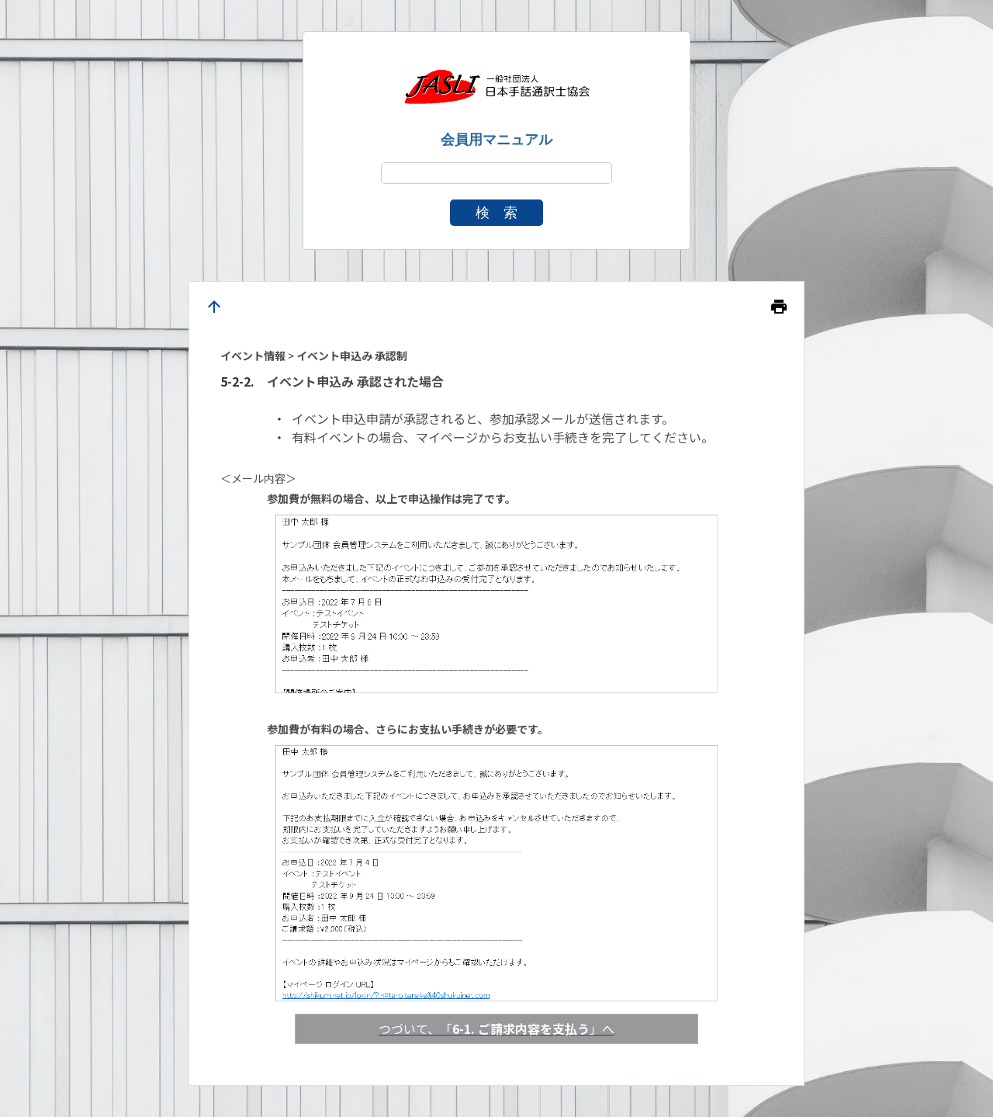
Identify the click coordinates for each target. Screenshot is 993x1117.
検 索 (496, 212)
